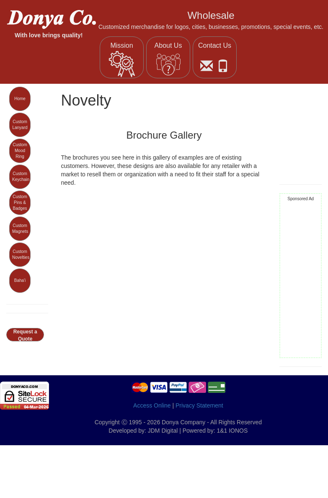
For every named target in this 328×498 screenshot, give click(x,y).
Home (20, 98)
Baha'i (20, 280)
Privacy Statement (199, 405)
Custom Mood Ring (20, 150)
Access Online (151, 405)
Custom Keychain (20, 176)
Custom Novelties (20, 254)
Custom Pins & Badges (20, 202)
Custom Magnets (20, 228)
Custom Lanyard (19, 124)
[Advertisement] (300, 279)
